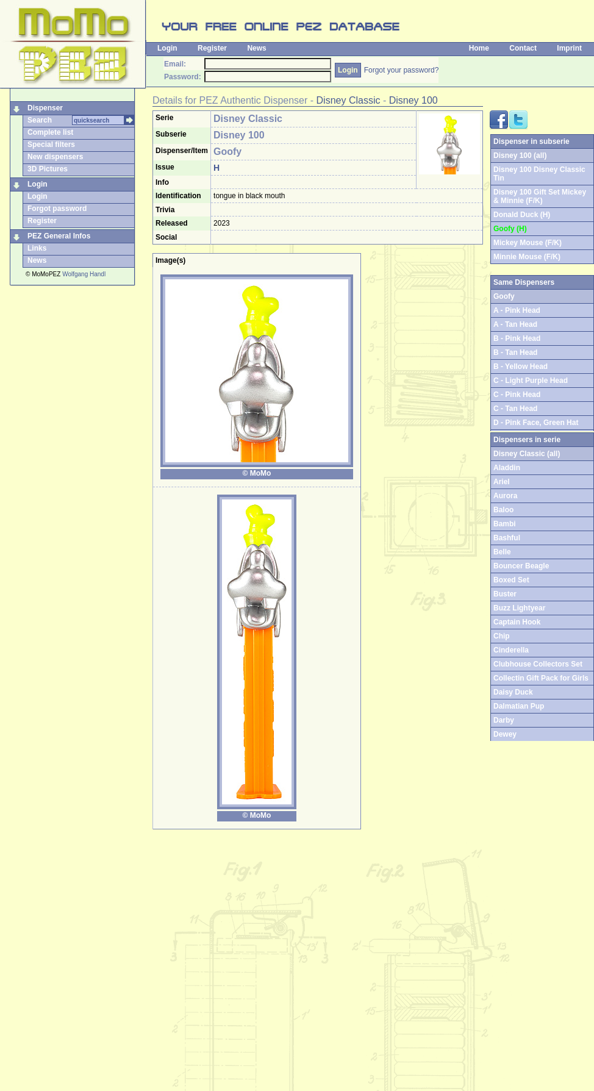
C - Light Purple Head (530, 380)
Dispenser (45, 108)
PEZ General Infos (58, 236)
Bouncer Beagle (521, 566)
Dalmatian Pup (518, 706)
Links (36, 248)
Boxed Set (511, 580)
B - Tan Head (515, 352)
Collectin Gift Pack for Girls (541, 678)
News (256, 48)
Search (39, 120)
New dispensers (55, 156)
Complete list (50, 132)
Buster (505, 594)
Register (212, 48)
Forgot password (57, 208)
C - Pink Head (516, 394)
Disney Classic (349, 100)
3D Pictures (47, 169)
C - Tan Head (515, 408)
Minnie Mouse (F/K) (526, 256)
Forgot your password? (401, 70)
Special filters (51, 144)
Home (479, 48)
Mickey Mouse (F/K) (527, 242)
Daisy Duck (513, 692)
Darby (503, 720)
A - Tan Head (515, 324)
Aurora (505, 496)
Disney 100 (413, 100)
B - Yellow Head (520, 366)
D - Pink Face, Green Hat (535, 422)
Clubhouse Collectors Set (537, 664)
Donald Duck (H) (521, 214)
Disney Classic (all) (526, 453)
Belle (502, 552)
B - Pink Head (516, 338)
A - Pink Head (516, 310)
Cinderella (511, 650)
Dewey (505, 734)
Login (167, 48)
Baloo (503, 510)
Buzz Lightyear (519, 608)
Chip (501, 636)
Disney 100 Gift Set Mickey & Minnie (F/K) (539, 196)
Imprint (569, 48)
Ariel (501, 482)
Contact (523, 48)
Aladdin (506, 467)
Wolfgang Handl (84, 274)
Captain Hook (516, 622)
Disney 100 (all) (519, 155)
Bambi (504, 524)
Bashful (506, 538)
